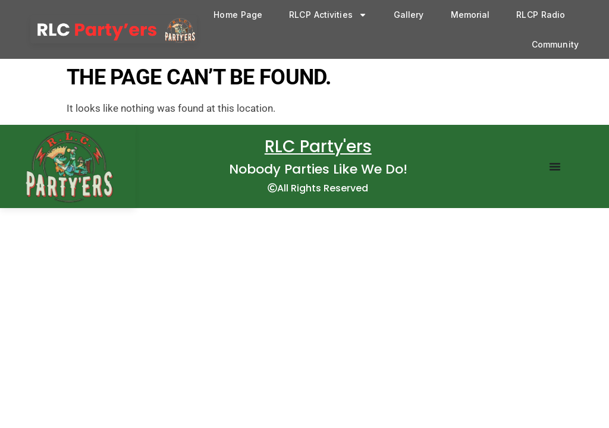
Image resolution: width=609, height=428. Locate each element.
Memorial (470, 15)
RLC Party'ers (318, 146)
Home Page (238, 15)
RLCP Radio (540, 15)
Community (555, 44)
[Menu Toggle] (555, 166)
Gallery (409, 15)
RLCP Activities (328, 15)
